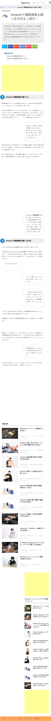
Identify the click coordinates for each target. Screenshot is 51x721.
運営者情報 (37, 718)
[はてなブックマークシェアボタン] (23, 46)
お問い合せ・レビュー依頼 (24, 718)
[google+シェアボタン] (17, 46)
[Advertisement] (23, 78)
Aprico (25, 2)
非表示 (10, 53)
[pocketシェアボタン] (29, 46)
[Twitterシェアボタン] (4, 46)
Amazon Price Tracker (11, 263)
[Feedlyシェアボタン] (35, 46)
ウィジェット (11, 718)
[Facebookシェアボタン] (11, 46)
